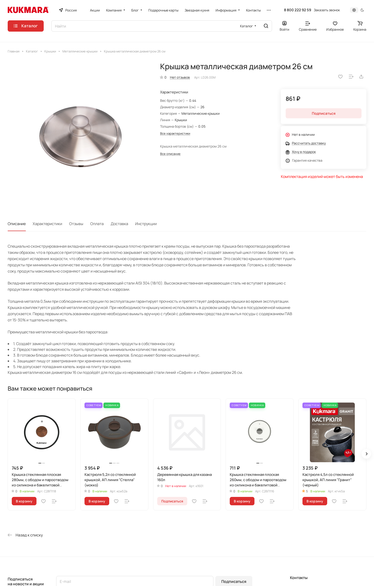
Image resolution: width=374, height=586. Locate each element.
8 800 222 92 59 (297, 10)
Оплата (97, 223)
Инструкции (146, 223)
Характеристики (47, 223)
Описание (17, 223)
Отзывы (76, 223)
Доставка (119, 223)
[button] (366, 454)
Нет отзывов (180, 77)
